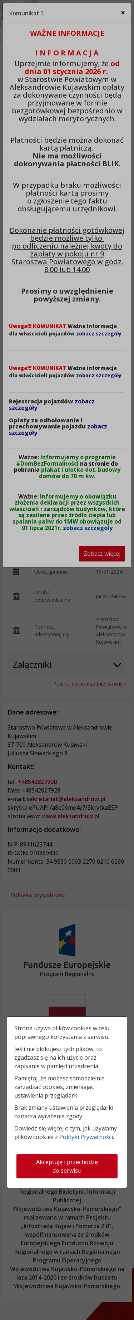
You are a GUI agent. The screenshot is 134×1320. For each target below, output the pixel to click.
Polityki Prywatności (86, 1137)
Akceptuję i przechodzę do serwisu (67, 1166)
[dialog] (67, 660)
